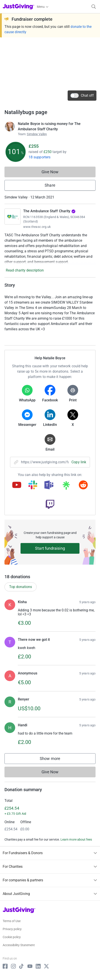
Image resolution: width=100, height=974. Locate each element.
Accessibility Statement (19, 945)
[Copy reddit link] (83, 485)
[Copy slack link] (32, 485)
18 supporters (39, 157)
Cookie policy (12, 937)
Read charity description (25, 270)
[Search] (93, 6)
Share (50, 185)
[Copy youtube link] (16, 485)
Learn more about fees (76, 839)
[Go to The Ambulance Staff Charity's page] (12, 216)
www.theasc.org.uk (37, 227)
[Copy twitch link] (50, 505)
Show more (54, 759)
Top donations (20, 587)
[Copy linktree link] (66, 486)
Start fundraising (50, 548)
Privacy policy (12, 929)
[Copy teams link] (48, 485)
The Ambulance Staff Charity (49, 211)
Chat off (82, 95)
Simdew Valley (37, 134)
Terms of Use (12, 921)
